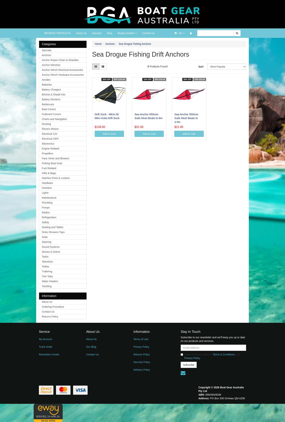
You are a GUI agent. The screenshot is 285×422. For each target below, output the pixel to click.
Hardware (47, 183)
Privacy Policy (141, 346)
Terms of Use (140, 339)
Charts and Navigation (54, 119)
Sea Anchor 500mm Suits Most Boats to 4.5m (186, 118)
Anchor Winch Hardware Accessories (63, 74)
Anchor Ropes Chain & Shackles (60, 60)
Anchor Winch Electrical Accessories (62, 69)
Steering (46, 241)
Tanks (45, 256)
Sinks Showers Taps (53, 232)
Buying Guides (127, 33)
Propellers (47, 153)
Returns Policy (50, 316)
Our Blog (91, 346)
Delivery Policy (141, 369)
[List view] (103, 67)
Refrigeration (49, 217)
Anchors (46, 55)
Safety (45, 222)
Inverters (47, 187)
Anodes (46, 79)
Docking (46, 124)
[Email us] (183, 373)
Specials (97, 33)
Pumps (46, 207)
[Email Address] (213, 348)
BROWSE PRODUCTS (57, 33)
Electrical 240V (50, 138)
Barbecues (48, 104)
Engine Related (50, 148)
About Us (81, 33)
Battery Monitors (51, 99)
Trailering (47, 271)
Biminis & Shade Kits (53, 94)
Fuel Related (49, 168)
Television (47, 261)
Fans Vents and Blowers (55, 158)
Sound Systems (51, 246)
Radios (46, 212)
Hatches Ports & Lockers (56, 178)
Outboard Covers (51, 114)
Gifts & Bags (49, 173)
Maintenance (49, 197)
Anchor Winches (51, 65)
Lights (45, 192)
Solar (45, 237)
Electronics (48, 143)
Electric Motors (50, 128)
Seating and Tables (52, 227)
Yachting (46, 286)
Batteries (47, 84)
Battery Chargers (51, 89)
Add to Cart (109, 133)
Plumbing (47, 202)
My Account (45, 339)
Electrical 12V (49, 133)
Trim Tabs (47, 276)
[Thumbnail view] (95, 67)
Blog (109, 33)
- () (179, 33)
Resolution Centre (49, 354)
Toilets (45, 266)
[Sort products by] (226, 67)
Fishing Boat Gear (52, 163)
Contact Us (148, 33)
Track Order (45, 346)
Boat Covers (49, 109)
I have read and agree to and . (210, 356)
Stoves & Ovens (51, 251)
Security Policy (141, 362)
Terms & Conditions (224, 354)
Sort (200, 66)
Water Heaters (50, 281)
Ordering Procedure (53, 306)
